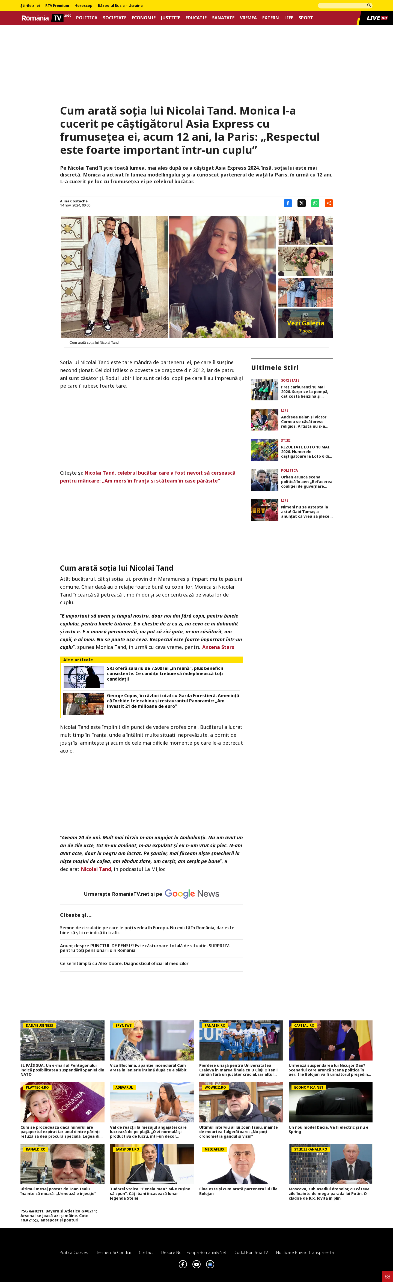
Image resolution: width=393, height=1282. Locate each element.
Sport (306, 17)
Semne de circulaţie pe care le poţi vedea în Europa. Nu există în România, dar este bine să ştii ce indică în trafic (147, 930)
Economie (144, 17)
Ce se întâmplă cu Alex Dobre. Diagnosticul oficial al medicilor (124, 963)
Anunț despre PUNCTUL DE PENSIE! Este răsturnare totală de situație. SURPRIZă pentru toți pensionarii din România (145, 948)
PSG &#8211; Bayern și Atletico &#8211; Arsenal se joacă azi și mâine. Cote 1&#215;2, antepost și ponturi (58, 1216)
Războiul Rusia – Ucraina (120, 6)
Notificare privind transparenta (305, 1252)
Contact (146, 1252)
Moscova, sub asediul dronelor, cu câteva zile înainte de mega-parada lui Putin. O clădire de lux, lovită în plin (329, 1193)
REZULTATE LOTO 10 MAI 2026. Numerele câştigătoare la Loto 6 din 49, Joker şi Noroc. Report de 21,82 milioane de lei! (306, 452)
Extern (270, 17)
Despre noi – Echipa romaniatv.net (193, 1252)
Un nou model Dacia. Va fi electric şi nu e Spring (328, 1129)
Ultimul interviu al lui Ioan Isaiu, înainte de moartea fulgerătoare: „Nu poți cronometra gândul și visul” (238, 1132)
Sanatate (223, 17)
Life (288, 17)
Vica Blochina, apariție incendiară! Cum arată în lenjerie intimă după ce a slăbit (148, 1068)
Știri (286, 440)
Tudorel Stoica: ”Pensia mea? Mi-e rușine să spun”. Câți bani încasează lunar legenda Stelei (150, 1193)
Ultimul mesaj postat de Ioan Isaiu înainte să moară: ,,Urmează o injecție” (58, 1191)
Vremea (248, 17)
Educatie (196, 17)
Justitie (170, 17)
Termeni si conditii (113, 1252)
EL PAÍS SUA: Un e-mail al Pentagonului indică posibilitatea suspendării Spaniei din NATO (62, 1070)
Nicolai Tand (96, 869)
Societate (114, 17)
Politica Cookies (73, 1252)
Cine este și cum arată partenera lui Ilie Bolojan (238, 1191)
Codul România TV (251, 1252)
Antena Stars (218, 647)
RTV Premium (57, 6)
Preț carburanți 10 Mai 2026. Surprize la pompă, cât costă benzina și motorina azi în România (305, 392)
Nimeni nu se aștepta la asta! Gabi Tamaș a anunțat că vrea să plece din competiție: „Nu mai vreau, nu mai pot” (305, 512)
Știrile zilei (30, 6)
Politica (86, 17)
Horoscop (84, 6)
